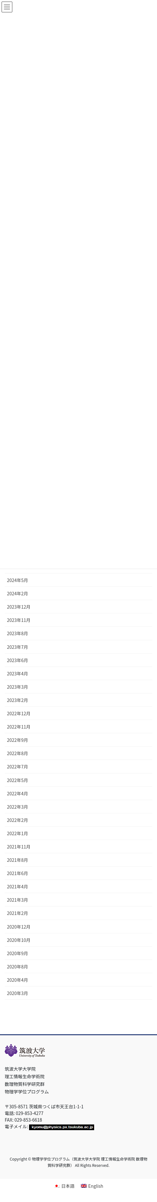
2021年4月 (17, 886)
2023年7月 (17, 647)
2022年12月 (19, 713)
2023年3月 (17, 687)
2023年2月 (17, 700)
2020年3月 (17, 993)
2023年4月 (17, 673)
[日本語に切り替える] (64, 1185)
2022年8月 (17, 753)
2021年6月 (17, 873)
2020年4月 (17, 980)
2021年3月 (17, 900)
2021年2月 (17, 913)
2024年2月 (17, 593)
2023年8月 (17, 633)
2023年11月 (19, 620)
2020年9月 (17, 953)
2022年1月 (17, 833)
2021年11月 (19, 846)
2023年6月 (17, 660)
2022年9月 (17, 740)
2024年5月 (17, 580)
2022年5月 (17, 780)
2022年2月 (17, 820)
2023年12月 (19, 607)
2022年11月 (19, 726)
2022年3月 (17, 807)
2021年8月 (17, 860)
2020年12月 (19, 926)
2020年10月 (19, 940)
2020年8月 (17, 966)
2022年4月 (17, 793)
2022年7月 (17, 766)
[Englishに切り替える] (92, 1185)
